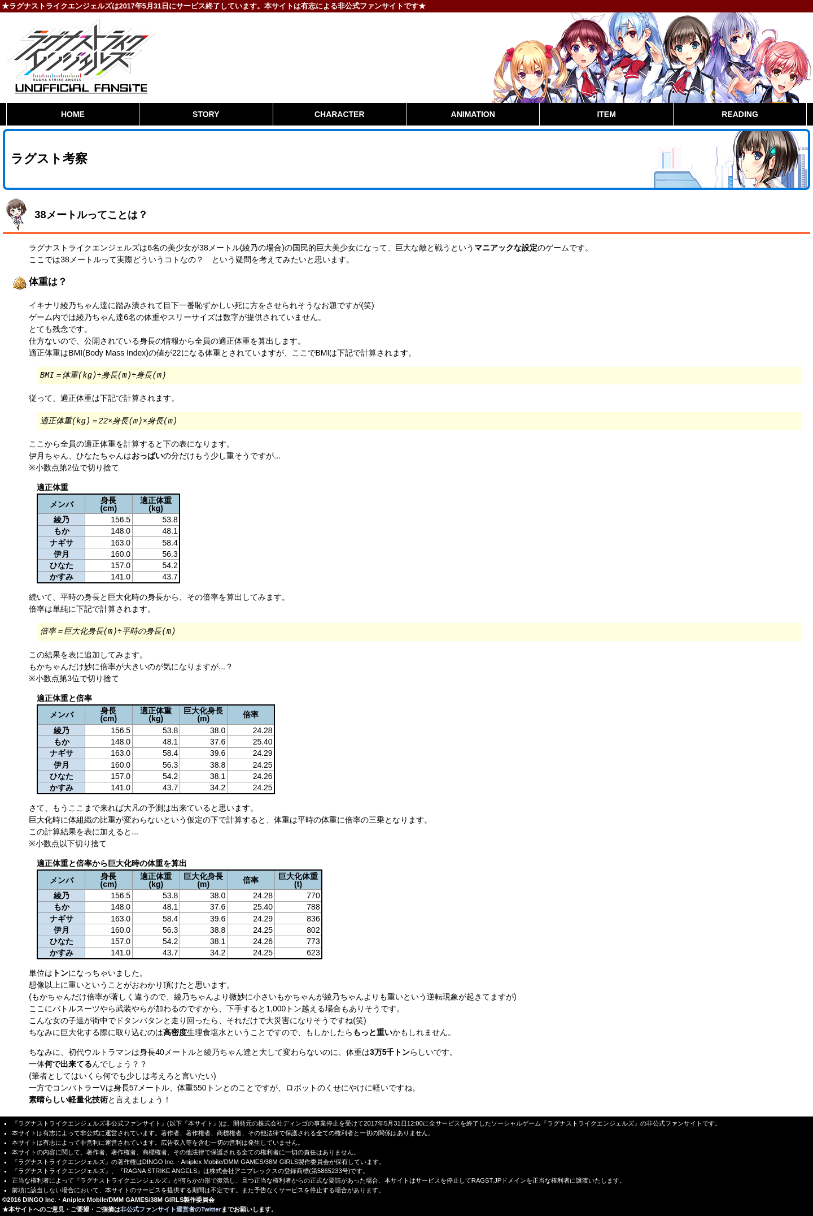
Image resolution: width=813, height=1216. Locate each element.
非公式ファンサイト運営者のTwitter (170, 1209)
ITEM (606, 114)
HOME (73, 114)
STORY (206, 114)
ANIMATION (473, 114)
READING (740, 114)
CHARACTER (339, 114)
